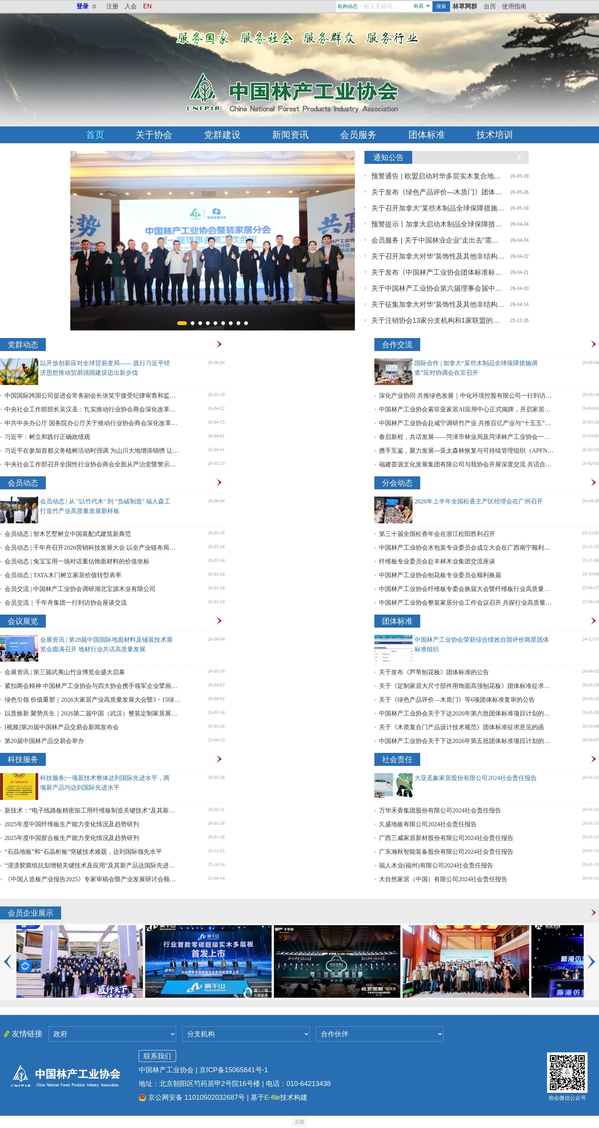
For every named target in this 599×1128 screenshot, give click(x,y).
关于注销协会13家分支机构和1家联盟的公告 (438, 320)
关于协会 (154, 134)
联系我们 (157, 1056)
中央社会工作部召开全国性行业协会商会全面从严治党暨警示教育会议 (93, 464)
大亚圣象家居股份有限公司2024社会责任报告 (475, 778)
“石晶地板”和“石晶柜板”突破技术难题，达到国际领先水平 (83, 851)
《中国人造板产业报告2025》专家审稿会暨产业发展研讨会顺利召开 (93, 879)
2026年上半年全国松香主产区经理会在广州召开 (478, 501)
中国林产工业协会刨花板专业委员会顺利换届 (440, 575)
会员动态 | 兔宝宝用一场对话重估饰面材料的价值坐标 (77, 561)
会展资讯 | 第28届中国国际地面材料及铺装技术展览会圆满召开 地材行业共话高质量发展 (106, 644)
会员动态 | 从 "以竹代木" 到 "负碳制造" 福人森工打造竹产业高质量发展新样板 (105, 506)
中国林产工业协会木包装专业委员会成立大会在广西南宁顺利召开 (467, 547)
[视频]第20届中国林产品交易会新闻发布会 (62, 727)
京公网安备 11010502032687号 (192, 1097)
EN (147, 6)
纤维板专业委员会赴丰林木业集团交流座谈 (437, 561)
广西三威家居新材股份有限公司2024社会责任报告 (446, 838)
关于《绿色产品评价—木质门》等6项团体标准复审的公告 (457, 699)
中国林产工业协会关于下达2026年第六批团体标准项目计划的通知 (467, 713)
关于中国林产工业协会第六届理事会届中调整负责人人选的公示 (438, 288)
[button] (182, 323)
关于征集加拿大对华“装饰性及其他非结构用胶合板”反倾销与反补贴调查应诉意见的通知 (438, 304)
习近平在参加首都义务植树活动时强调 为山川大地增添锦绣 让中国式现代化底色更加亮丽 (93, 450)
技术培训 (494, 134)
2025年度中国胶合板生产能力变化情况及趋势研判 (72, 838)
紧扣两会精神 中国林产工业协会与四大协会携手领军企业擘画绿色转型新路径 (93, 686)
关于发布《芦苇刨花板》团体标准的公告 (434, 672)
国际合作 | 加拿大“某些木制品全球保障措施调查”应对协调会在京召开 (475, 368)
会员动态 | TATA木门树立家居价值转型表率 (63, 575)
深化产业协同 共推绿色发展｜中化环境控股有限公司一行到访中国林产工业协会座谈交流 (467, 395)
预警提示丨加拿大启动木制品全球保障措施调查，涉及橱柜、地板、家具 (438, 224)
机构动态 (348, 6)
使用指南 (514, 6)
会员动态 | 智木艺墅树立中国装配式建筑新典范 (68, 534)
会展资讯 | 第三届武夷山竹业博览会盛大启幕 (65, 672)
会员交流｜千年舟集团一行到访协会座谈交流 (66, 602)
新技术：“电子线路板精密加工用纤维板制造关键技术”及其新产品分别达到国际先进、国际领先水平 (93, 810)
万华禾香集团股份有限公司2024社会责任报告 (440, 810)
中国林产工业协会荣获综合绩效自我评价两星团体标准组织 (481, 644)
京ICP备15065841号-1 (233, 1070)
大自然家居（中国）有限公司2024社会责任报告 (443, 879)
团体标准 (426, 134)
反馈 (299, 1122)
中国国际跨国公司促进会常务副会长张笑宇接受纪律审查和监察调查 (93, 395)
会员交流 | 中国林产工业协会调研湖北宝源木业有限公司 (80, 589)
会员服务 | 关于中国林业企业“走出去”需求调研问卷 (438, 240)
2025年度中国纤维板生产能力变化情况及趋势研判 (72, 824)
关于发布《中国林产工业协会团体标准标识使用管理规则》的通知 (438, 272)
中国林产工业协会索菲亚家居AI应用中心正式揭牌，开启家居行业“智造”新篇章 (467, 409)
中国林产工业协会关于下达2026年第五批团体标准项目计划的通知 (467, 741)
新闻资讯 (290, 134)
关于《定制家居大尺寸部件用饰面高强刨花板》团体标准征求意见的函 (467, 686)
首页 (95, 134)
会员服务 (358, 134)
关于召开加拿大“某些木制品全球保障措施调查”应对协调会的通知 (438, 208)
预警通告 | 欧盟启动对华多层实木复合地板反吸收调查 (438, 176)
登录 (82, 6)
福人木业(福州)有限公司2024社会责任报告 (436, 865)
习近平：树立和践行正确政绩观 (47, 437)
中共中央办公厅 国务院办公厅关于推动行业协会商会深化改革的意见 (93, 423)
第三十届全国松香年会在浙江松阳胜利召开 (437, 534)
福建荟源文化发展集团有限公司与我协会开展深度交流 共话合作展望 (467, 464)
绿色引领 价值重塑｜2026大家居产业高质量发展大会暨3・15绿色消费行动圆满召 (93, 699)
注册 (112, 6)
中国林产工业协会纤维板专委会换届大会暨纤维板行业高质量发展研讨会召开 (467, 589)
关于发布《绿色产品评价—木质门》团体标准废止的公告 (438, 192)
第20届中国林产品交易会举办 (44, 741)
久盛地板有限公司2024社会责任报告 (428, 824)
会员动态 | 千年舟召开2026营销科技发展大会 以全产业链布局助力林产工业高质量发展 (93, 547)
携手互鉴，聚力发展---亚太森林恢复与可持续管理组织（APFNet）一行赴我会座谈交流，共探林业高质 (467, 450)
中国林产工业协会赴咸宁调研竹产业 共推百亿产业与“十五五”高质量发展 (467, 423)
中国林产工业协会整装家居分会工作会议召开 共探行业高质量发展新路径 (467, 602)
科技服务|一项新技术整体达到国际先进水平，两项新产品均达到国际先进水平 (105, 783)
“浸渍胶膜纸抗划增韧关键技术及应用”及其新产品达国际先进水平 (93, 865)
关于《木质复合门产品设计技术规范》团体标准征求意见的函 (461, 727)
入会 (131, 6)
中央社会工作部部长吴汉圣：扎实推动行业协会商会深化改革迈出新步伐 (93, 409)
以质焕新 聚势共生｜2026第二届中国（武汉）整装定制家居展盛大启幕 (93, 713)
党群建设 (222, 134)
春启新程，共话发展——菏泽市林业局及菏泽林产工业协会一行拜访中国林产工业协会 (467, 437)
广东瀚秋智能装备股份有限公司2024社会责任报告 (446, 851)
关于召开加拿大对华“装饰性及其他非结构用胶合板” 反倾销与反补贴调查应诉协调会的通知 (438, 256)
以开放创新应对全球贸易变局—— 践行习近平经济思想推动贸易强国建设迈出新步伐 (105, 368)
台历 (490, 6)
